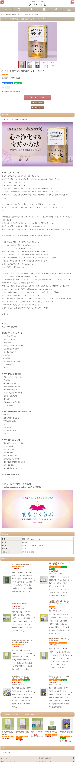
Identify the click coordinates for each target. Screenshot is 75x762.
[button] (2, 2)
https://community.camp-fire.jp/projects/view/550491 (21, 487)
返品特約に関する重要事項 (11, 91)
